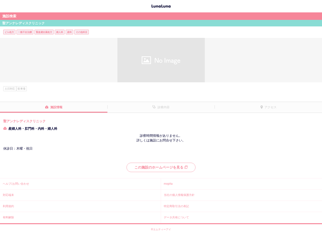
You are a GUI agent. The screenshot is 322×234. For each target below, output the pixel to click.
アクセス (270, 107)
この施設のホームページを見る (161, 167)
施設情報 (56, 107)
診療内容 (164, 107)
